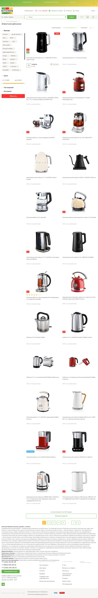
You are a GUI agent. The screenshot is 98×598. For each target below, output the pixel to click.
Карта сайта (66, 581)
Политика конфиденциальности (38, 594)
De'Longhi (7, 45)
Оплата (42, 571)
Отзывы (65, 578)
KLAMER (6, 70)
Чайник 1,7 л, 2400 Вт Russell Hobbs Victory (77, 337)
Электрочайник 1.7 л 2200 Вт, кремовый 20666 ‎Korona (42, 418)
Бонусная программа (47, 581)
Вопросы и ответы (68, 568)
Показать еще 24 (61, 516)
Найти (71, 17)
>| (78, 522)
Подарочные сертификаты (44, 577)
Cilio (14, 41)
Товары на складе (55, 11)
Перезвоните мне (10, 571)
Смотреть (72, 2)
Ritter (5, 59)
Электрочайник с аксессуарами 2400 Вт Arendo (40, 138)
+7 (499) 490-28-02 (9, 568)
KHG (5, 38)
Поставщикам (67, 584)
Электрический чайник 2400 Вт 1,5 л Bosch (77, 457)
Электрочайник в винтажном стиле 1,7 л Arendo (79, 217)
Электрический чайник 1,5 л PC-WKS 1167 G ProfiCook (77, 138)
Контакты (65, 571)
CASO (5, 66)
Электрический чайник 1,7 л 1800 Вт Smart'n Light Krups (41, 58)
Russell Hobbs (8, 49)
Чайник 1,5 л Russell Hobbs (35, 337)
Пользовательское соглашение (37, 592)
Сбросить (13, 96)
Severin (13, 59)
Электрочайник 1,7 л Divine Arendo (74, 58)
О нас (64, 565)
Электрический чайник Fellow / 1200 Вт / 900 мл (79, 177)
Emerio (6, 34)
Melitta (14, 56)
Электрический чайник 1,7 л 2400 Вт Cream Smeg (41, 178)
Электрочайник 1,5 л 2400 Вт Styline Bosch (41, 457)
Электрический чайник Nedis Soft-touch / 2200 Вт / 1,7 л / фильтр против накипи (78, 418)
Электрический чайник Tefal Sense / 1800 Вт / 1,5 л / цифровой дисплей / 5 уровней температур (79, 498)
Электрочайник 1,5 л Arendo (36, 217)
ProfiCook (16, 70)
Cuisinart (14, 66)
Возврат (42, 573)
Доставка (42, 568)
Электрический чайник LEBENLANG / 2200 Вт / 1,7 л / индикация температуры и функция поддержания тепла (42, 498)
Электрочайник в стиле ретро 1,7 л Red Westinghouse (76, 98)
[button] (12, 3)
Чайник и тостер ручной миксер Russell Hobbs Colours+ (78, 378)
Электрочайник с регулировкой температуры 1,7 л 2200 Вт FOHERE (42, 298)
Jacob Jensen (16, 34)
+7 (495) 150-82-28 (9, 562)
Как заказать (43, 565)
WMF (12, 38)
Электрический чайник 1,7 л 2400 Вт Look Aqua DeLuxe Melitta (42, 258)
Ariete (13, 63)
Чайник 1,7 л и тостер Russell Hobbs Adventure (42, 377)
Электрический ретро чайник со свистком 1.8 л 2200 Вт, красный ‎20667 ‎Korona (79, 298)
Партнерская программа (67, 574)
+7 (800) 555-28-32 (9, 565)
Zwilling (6, 41)
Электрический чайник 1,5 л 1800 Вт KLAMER (77, 257)
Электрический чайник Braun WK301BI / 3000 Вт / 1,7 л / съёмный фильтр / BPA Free (42, 98)
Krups (5, 56)
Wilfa (5, 63)
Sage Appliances (9, 52)
